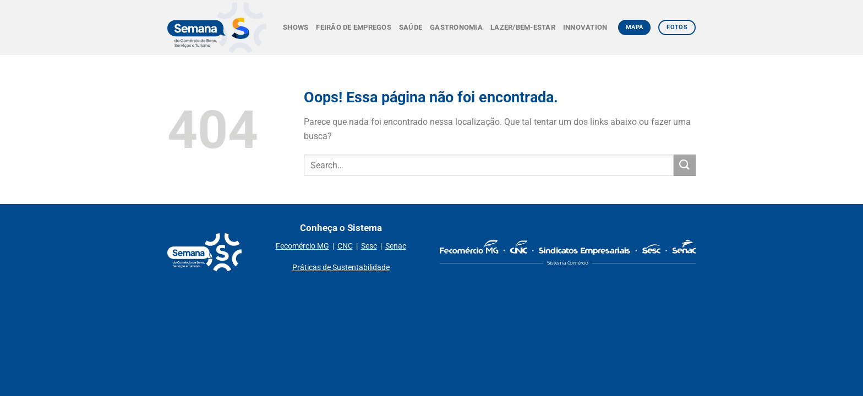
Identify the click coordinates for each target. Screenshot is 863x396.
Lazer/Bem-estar (522, 27)
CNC (345, 245)
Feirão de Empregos (353, 27)
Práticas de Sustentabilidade (341, 267)
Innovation (585, 27)
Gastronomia (456, 27)
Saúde (410, 27)
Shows (295, 27)
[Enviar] (685, 165)
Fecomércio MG (302, 245)
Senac (395, 245)
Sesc (369, 245)
